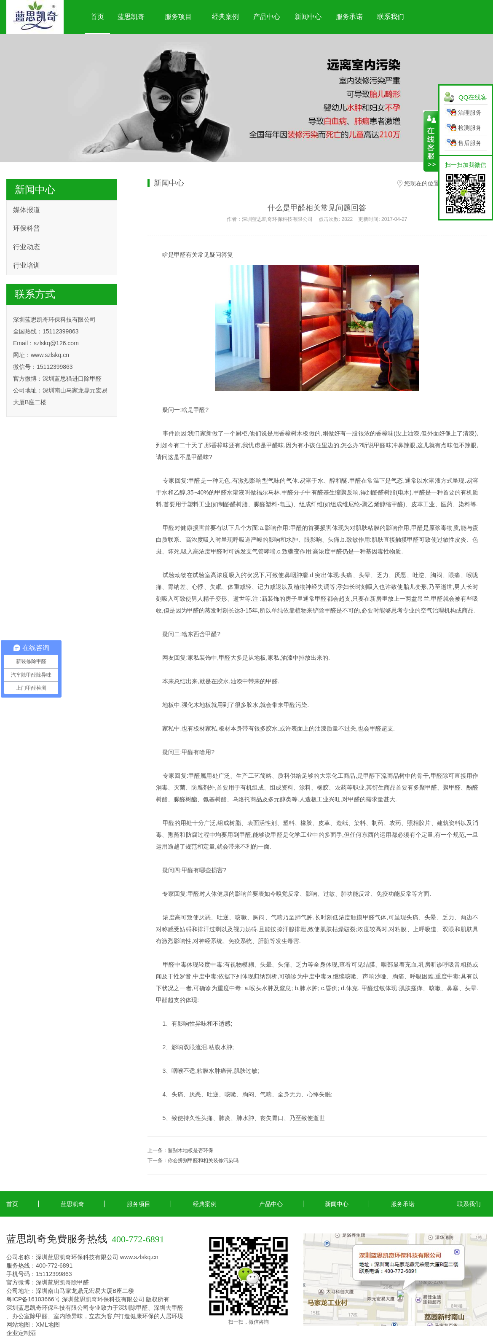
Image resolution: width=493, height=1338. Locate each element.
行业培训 (26, 265)
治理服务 (470, 112)
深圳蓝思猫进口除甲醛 (72, 378)
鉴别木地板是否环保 (190, 1150)
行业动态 (26, 246)
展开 (431, 141)
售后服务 (470, 143)
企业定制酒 (21, 1333)
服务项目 (178, 16)
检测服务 (470, 127)
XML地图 (48, 1324)
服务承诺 (349, 16)
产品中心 (266, 16)
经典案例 (225, 16)
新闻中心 (308, 16)
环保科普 (26, 228)
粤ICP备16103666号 (33, 1299)
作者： (317, 219)
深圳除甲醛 (133, 1307)
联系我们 (390, 16)
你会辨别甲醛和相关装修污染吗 (203, 1160)
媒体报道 (26, 209)
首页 (97, 16)
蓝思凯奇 (131, 16)
